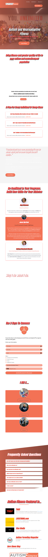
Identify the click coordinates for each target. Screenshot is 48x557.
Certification (33, 1)
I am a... (7, 356)
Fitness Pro (24, 415)
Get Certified (38, 5)
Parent (24, 430)
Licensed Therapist (24, 400)
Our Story (28, 1)
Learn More (24, 43)
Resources (40, 1)
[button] (24, 365)
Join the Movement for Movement (24, 372)
